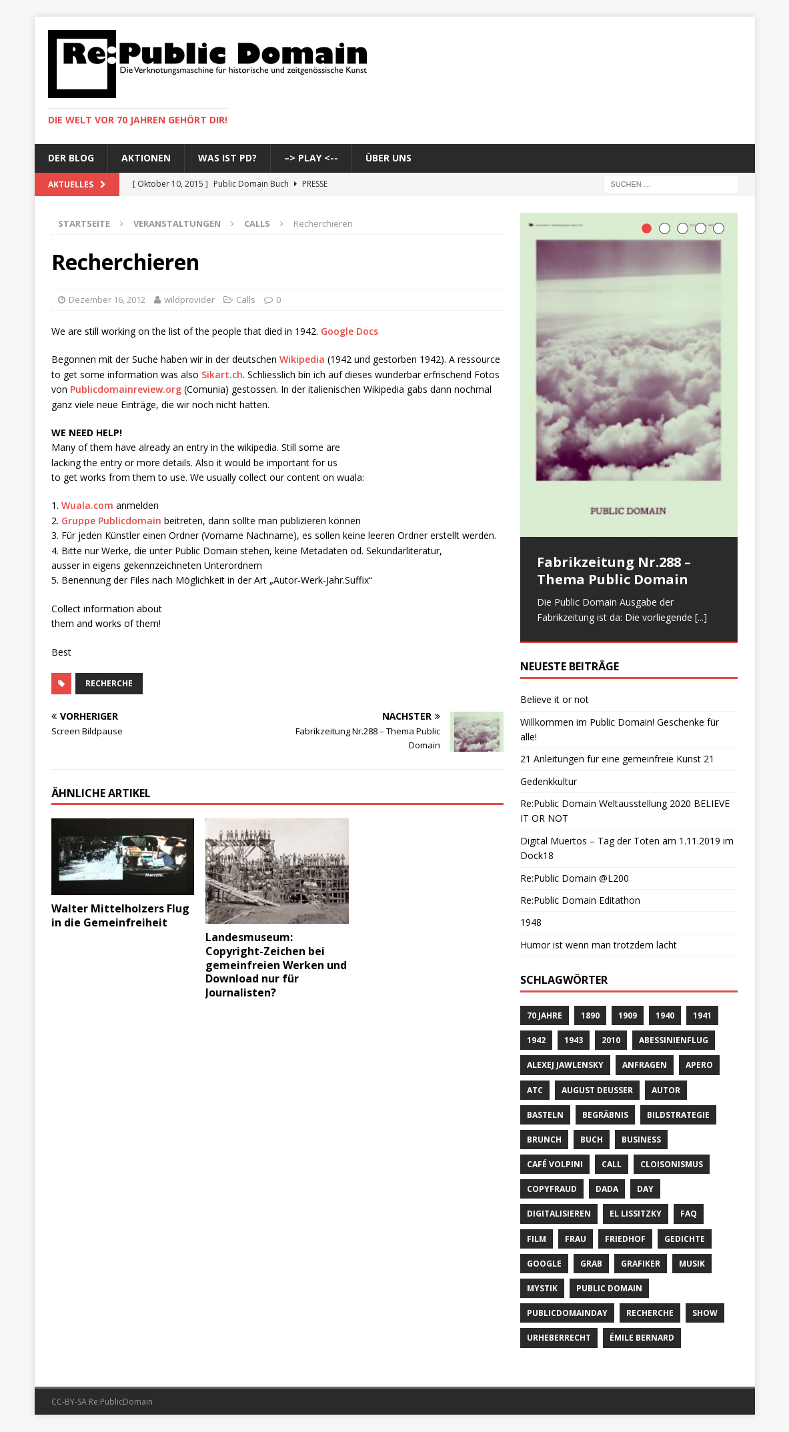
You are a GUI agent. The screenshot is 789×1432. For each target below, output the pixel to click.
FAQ (688, 1214)
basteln (545, 1115)
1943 (573, 1040)
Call (612, 1165)
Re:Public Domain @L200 (574, 878)
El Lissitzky (636, 1214)
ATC (535, 1090)
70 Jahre (544, 1016)
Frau (575, 1239)
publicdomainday (567, 1313)
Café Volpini (555, 1165)
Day (645, 1189)
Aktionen (146, 157)
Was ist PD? (227, 157)
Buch (591, 1140)
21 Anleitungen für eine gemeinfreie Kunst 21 (617, 759)
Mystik (542, 1289)
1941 (702, 1016)
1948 (531, 922)
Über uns (388, 157)
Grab (591, 1264)
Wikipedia (302, 359)
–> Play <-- (311, 157)
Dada (607, 1189)
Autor (666, 1090)
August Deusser (597, 1090)
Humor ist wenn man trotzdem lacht (598, 945)
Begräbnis (605, 1115)
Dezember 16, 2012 (107, 299)
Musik (692, 1264)
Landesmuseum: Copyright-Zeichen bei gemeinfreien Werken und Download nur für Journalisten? (276, 965)
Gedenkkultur (548, 782)
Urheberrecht (559, 1338)
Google (544, 1264)
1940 (665, 1016)
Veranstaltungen (177, 223)
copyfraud (552, 1189)
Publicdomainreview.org (125, 389)
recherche (109, 683)
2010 (611, 1040)
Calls (245, 299)
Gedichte (684, 1239)
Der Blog (71, 157)
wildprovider (189, 299)
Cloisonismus (671, 1165)
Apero (699, 1065)
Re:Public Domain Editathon (580, 900)
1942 (536, 1040)
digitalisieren (559, 1214)
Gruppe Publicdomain (111, 520)
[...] (701, 617)
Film (536, 1239)
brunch (544, 1140)
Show (705, 1313)
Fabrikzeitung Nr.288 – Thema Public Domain (614, 570)
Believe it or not (554, 700)
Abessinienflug (673, 1040)
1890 (590, 1016)
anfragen (644, 1065)
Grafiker (640, 1264)
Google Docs (349, 331)
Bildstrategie (678, 1115)
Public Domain (609, 1289)
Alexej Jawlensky (565, 1065)
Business (641, 1140)
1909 (627, 1016)
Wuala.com (87, 505)
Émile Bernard (642, 1338)
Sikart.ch (222, 374)
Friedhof (625, 1239)
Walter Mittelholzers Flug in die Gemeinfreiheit (120, 915)
